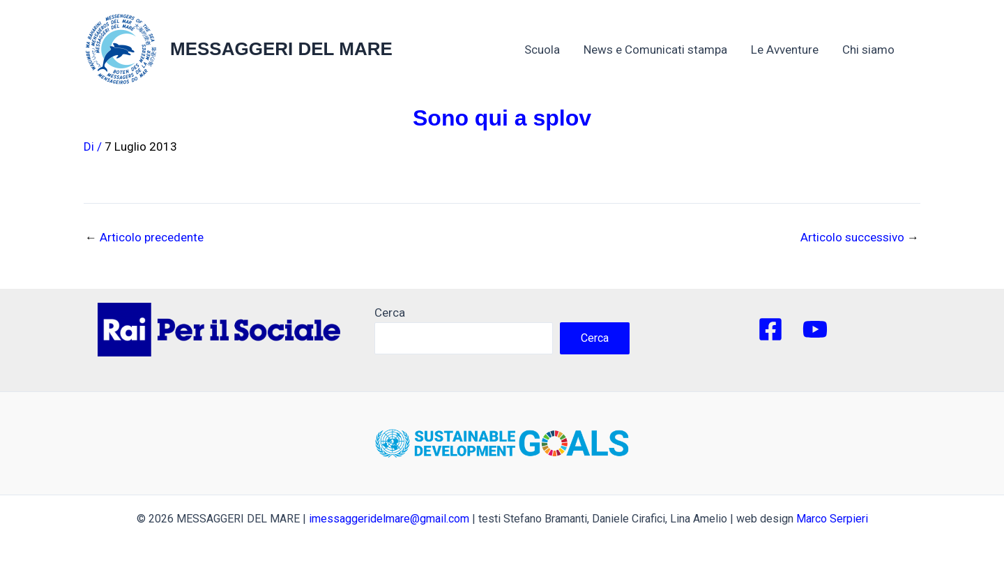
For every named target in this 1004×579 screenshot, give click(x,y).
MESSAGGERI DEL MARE (281, 48)
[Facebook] (770, 329)
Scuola (542, 50)
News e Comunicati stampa (655, 50)
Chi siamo (875, 49)
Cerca (389, 312)
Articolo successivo (859, 237)
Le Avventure (785, 50)
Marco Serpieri (832, 518)
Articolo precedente (144, 237)
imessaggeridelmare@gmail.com (389, 518)
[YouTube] (815, 329)
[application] (901, 49)
